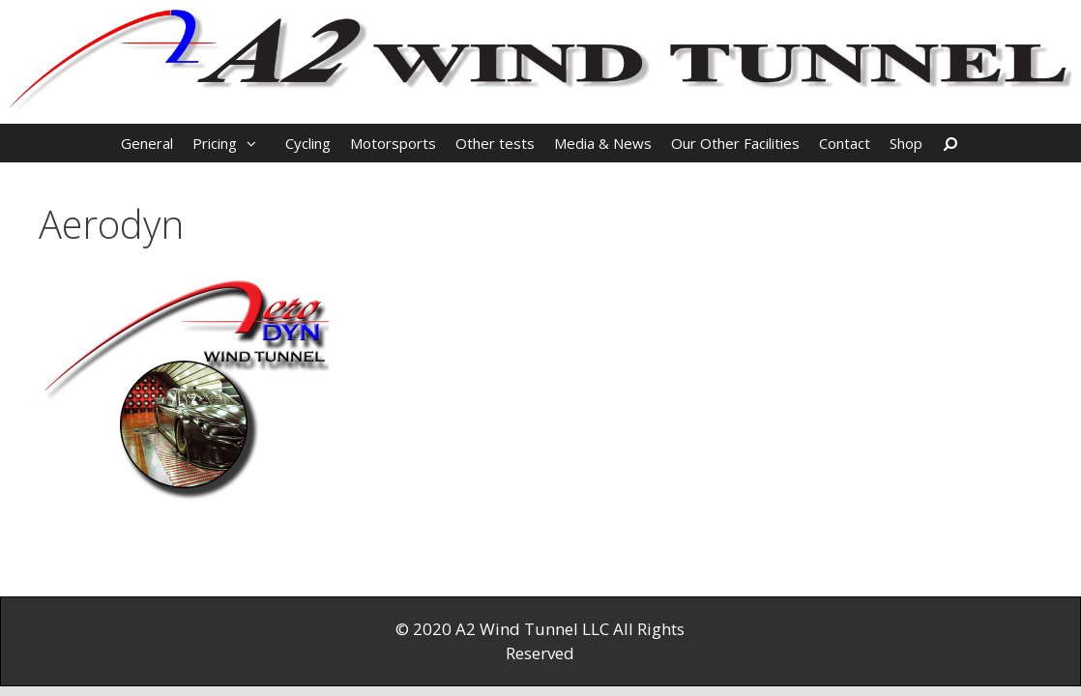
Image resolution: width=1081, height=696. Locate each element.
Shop (906, 143)
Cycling (308, 143)
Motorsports (393, 143)
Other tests (495, 143)
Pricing (234, 143)
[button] (256, 143)
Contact (844, 143)
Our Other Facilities (735, 143)
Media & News (603, 143)
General (147, 143)
